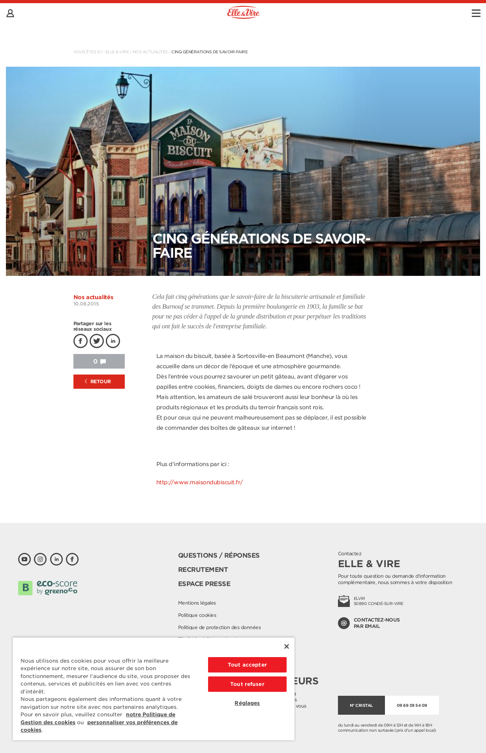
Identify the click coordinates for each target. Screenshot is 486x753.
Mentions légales (197, 603)
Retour (98, 381)
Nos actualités (150, 51)
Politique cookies (197, 615)
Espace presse (204, 584)
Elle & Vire (117, 51)
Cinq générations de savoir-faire (209, 51)
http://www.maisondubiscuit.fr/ (199, 482)
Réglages (247, 703)
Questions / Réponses (219, 555)
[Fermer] (286, 646)
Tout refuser (247, 684)
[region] (154, 688)
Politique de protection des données (219, 627)
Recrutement (203, 569)
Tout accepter (247, 665)
